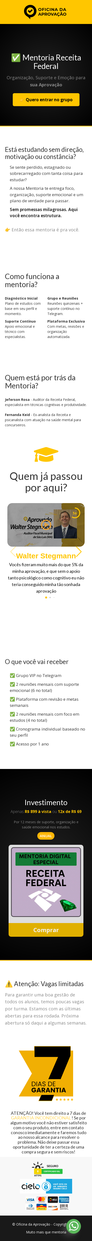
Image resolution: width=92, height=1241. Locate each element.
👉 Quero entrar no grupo (46, 99)
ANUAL (46, 835)
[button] (79, 551)
